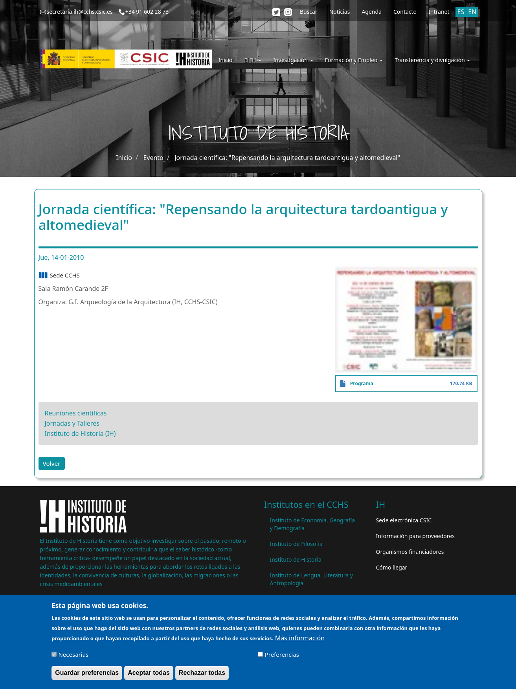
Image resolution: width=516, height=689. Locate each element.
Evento (153, 157)
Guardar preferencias (87, 675)
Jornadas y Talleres (72, 423)
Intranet (438, 11)
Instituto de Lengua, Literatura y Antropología (311, 579)
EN (472, 11)
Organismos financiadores (410, 551)
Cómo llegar (392, 567)
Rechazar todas (202, 675)
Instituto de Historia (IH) (80, 433)
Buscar (309, 11)
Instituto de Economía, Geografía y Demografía (312, 524)
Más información (300, 640)
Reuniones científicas (76, 413)
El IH (253, 60)
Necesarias (73, 657)
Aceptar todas (149, 675)
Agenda (372, 11)
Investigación (293, 60)
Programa (361, 383)
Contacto (405, 11)
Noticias (339, 11)
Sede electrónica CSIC (404, 520)
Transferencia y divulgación (432, 60)
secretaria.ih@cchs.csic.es (80, 11)
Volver (52, 463)
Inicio (226, 60)
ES (461, 11)
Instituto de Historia (295, 559)
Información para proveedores (415, 536)
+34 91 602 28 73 (147, 11)
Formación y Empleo (354, 60)
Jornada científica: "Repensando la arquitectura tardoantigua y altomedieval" (287, 157)
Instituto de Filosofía (296, 544)
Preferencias (282, 657)
